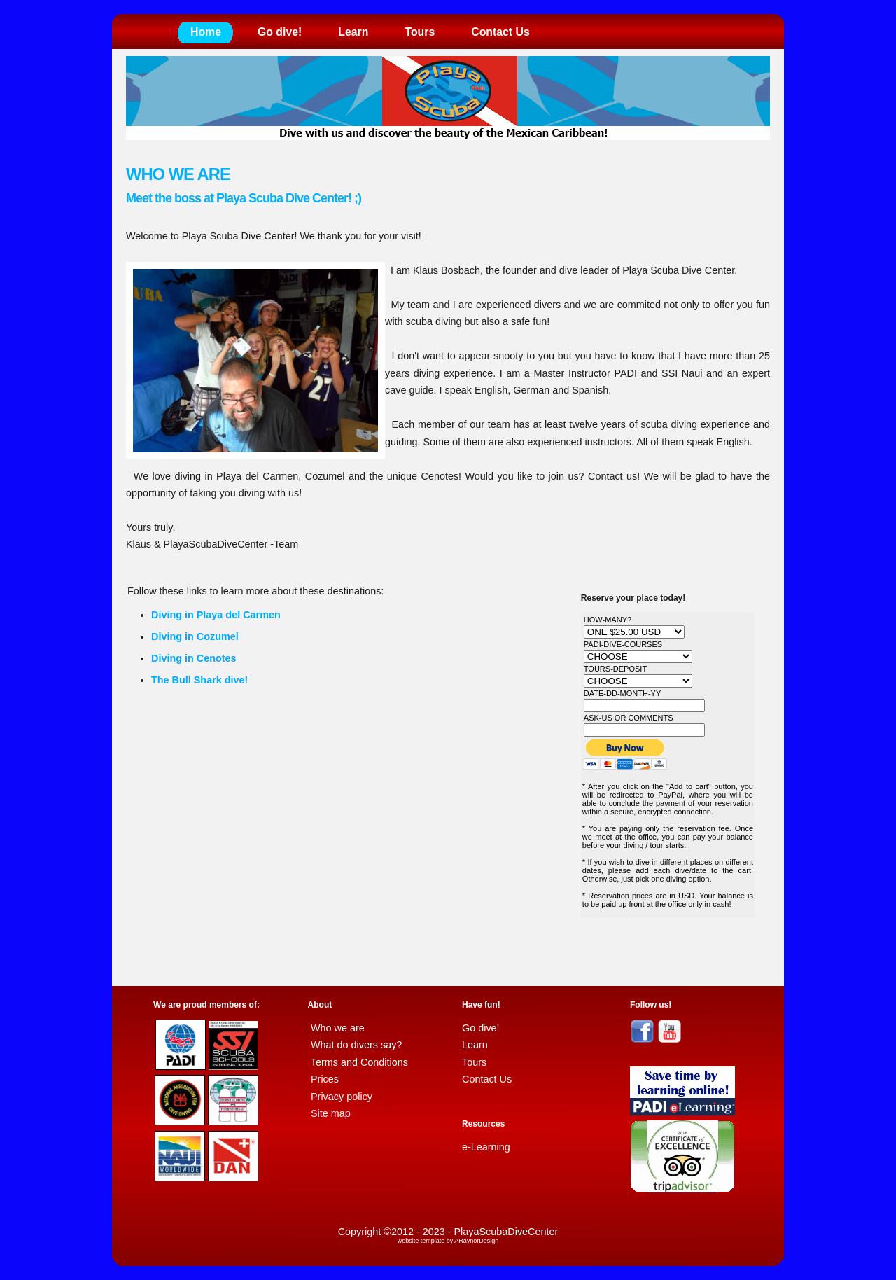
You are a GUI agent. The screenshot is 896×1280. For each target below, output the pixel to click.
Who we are (338, 1028)
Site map (331, 1113)
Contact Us (500, 32)
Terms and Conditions (359, 1062)
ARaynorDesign (476, 1240)
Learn (353, 32)
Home (205, 32)
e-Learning (486, 1147)
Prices (325, 1079)
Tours (420, 32)
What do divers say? (356, 1044)
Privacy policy (341, 1096)
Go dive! (280, 32)
